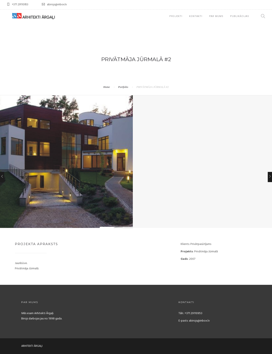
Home (106, 86)
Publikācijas (239, 16)
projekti (175, 16)
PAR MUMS (216, 16)
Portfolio (123, 86)
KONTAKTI (195, 16)
